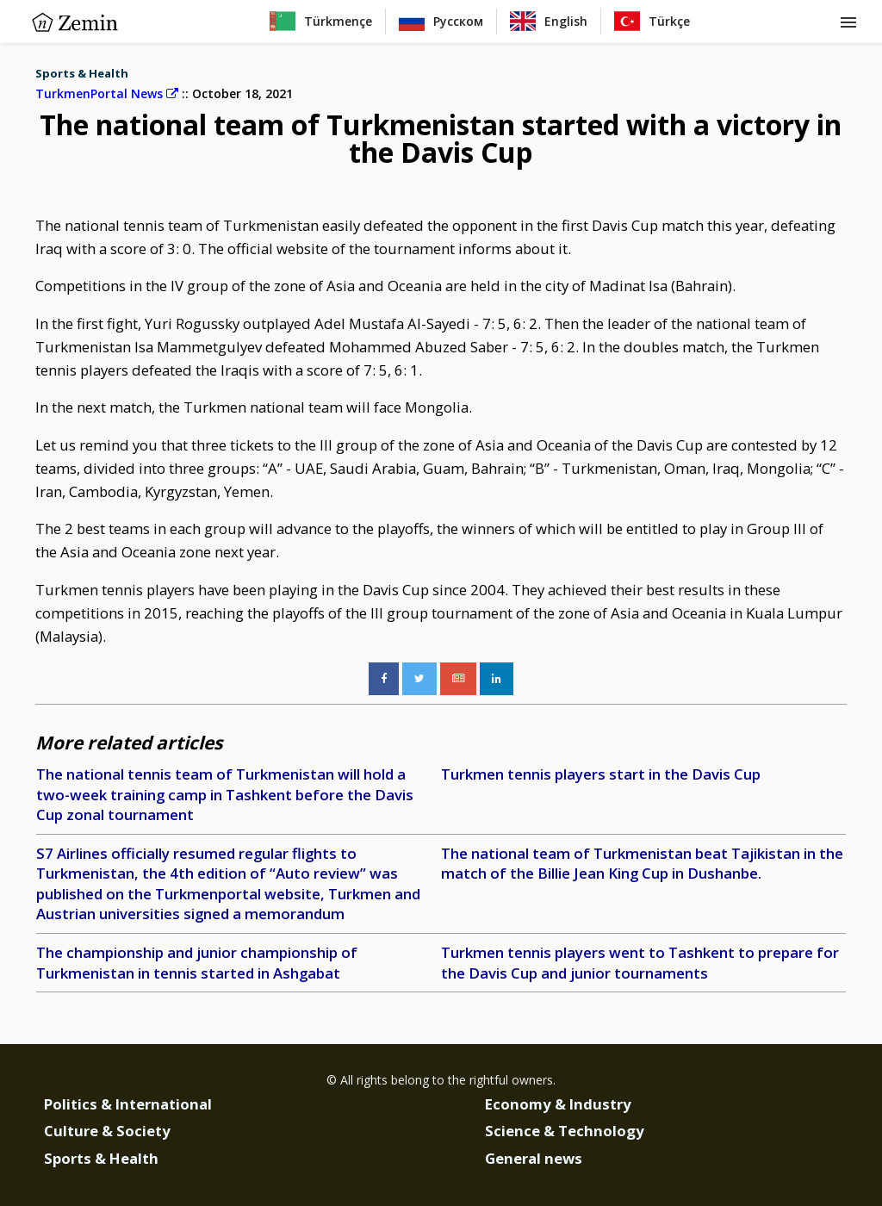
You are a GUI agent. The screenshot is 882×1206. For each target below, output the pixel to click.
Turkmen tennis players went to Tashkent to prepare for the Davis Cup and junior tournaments (640, 962)
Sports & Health (81, 73)
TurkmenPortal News (106, 93)
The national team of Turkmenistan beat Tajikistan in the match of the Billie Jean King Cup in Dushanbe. (642, 863)
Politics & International (128, 1104)
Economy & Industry (558, 1104)
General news (533, 1158)
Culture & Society (107, 1131)
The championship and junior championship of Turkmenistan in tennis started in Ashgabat (196, 962)
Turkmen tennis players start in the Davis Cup (601, 774)
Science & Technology (564, 1131)
